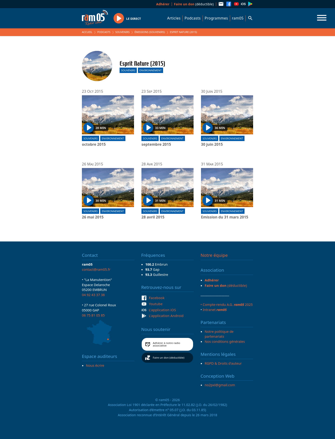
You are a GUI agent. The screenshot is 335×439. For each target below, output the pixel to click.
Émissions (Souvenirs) (149, 32)
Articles (174, 18)
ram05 (238, 18)
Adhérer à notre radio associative (166, 344)
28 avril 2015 (152, 217)
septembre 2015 (156, 144)
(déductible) (194, 4)
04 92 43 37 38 (93, 294)
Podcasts (192, 18)
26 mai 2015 (93, 217)
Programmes (216, 18)
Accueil (87, 32)
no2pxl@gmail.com (220, 385)
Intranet (215, 309)
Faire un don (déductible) (168, 357)
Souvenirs (122, 32)
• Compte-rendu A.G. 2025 (227, 304)
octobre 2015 (94, 144)
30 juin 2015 (212, 144)
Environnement (150, 70)
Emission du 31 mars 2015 (224, 217)
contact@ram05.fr (96, 269)
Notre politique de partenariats (219, 334)
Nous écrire (95, 365)
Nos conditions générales (225, 341)
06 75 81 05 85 (93, 315)
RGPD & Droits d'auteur (223, 363)
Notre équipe (214, 255)
